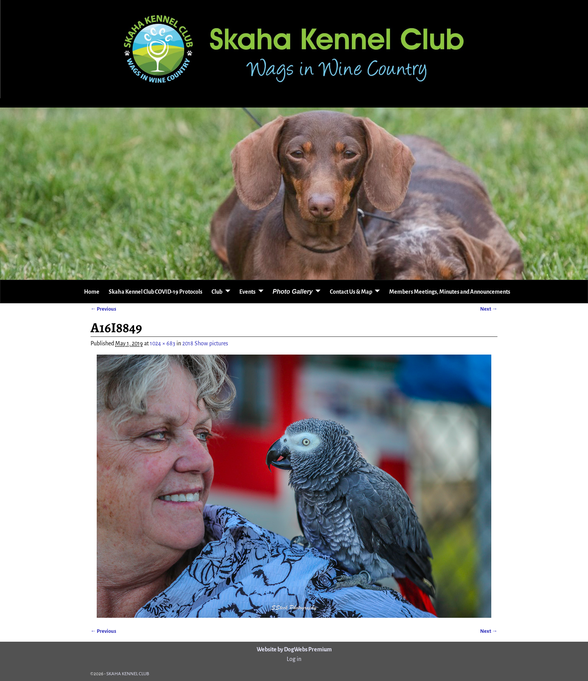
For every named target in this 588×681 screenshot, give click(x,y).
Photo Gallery (292, 291)
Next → (488, 309)
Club (217, 292)
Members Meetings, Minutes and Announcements (449, 292)
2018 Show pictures (205, 343)
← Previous (103, 309)
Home (91, 292)
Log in (294, 659)
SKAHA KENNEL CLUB (127, 673)
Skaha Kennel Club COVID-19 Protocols (155, 292)
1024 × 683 (162, 343)
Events (247, 292)
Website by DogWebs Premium (294, 649)
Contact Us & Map (351, 292)
